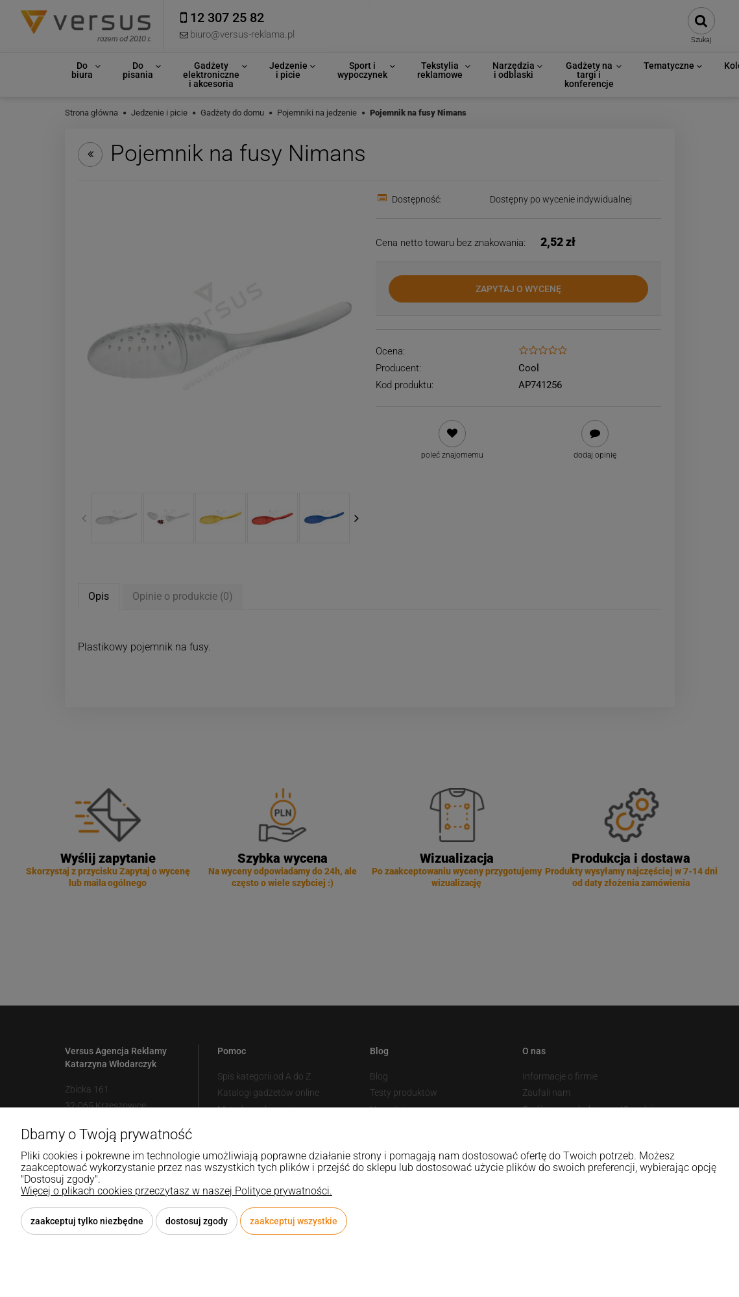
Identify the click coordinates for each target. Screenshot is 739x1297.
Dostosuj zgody (196, 1221)
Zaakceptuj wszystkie (293, 1221)
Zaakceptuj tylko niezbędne (86, 1221)
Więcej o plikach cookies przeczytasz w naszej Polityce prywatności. (176, 1191)
